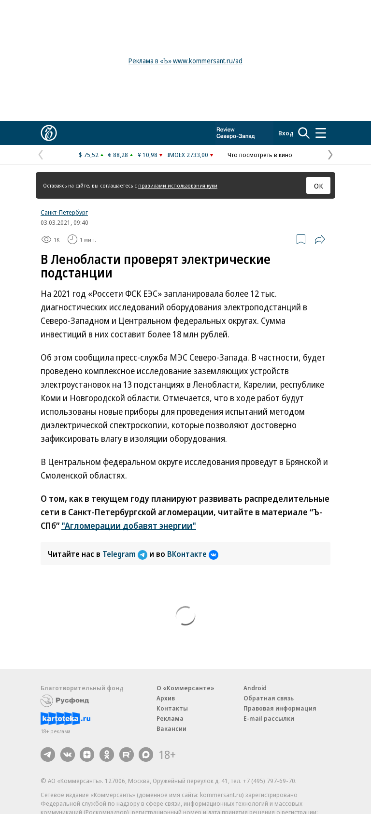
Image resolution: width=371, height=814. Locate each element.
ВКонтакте (192, 554)
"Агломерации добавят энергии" (128, 525)
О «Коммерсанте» (185, 687)
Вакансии (171, 728)
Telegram (125, 554)
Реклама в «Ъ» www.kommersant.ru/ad (185, 60)
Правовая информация (279, 708)
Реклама (170, 718)
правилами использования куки (177, 185)
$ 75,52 (89, 154)
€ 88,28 (118, 154)
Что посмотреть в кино (260, 154)
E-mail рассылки (268, 718)
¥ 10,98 (147, 154)
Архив (166, 698)
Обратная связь (268, 698)
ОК (318, 185)
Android (255, 687)
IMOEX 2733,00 (187, 154)
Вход (286, 133)
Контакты (172, 708)
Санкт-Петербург (64, 212)
